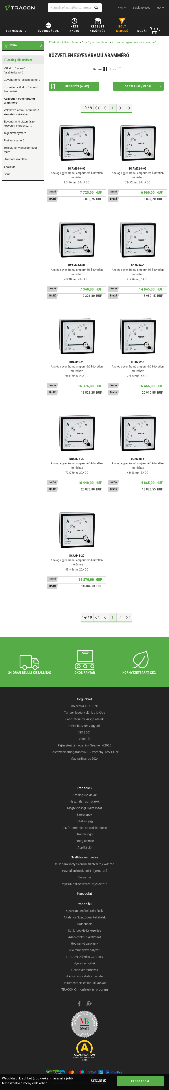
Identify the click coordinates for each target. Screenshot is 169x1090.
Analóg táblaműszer (95, 42)
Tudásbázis (84, 924)
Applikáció (84, 847)
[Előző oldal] (105, 108)
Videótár (84, 739)
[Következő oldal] (120, 108)
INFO (120, 7)
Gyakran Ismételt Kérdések (84, 911)
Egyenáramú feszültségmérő (22, 79)
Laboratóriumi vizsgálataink (84, 719)
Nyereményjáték (84, 963)
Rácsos (97, 69)
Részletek (98, 1081)
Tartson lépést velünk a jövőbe (84, 712)
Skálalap (9, 166)
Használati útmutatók (84, 801)
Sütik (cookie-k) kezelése (84, 930)
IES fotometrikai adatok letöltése (84, 828)
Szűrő (13, 45)
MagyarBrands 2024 (84, 758)
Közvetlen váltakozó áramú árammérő (21, 89)
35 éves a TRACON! (84, 706)
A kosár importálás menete (84, 976)
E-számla (84, 877)
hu (159, 7)
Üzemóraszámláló (15, 159)
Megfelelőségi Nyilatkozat (84, 808)
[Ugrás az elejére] (97, 108)
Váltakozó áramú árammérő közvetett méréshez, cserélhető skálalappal (21, 112)
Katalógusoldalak (85, 795)
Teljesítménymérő (15, 133)
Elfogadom (140, 1081)
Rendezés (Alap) (73, 86)
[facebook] (79, 1004)
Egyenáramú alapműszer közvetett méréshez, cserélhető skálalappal (20, 124)
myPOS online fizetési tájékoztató (84, 884)
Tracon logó (85, 834)
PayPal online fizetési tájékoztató (84, 870)
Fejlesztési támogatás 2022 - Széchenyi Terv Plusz (85, 752)
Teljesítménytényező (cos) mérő (20, 150)
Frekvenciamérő (14, 140)
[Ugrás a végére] (128, 108)
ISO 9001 (84, 732)
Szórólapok (84, 814)
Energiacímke (84, 841)
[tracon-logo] (19, 7)
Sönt (7, 174)
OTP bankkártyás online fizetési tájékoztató (84, 864)
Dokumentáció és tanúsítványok (85, 983)
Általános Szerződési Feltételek (85, 917)
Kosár (142, 31)
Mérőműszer (70, 42)
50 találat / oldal (143, 86)
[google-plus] (89, 1004)
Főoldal (54, 42)
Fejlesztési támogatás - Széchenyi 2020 (84, 745)
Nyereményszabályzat (84, 950)
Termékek (14, 31)
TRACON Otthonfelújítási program (84, 989)
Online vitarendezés (84, 970)
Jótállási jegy (85, 821)
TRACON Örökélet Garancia (84, 956)
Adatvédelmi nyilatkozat (84, 937)
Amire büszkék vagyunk (84, 726)
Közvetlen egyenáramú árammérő (19, 100)
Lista (113, 69)
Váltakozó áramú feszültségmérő (14, 70)
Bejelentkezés (141, 7)
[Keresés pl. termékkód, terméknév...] (75, 7)
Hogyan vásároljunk (84, 943)
